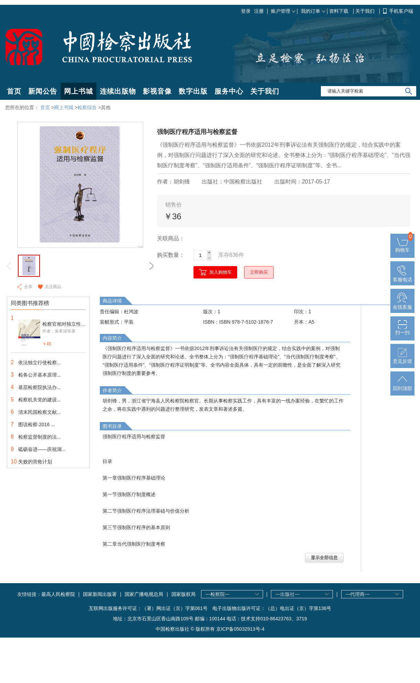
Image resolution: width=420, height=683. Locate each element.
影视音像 (157, 91)
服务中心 (228, 91)
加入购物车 (220, 272)
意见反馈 (402, 358)
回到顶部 (402, 385)
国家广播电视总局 (144, 594)
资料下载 (339, 11)
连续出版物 (118, 91)
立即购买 (259, 272)
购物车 (402, 247)
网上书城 (78, 91)
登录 (246, 11)
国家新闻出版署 (100, 594)
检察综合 (87, 107)
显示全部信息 (324, 557)
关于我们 (365, 11)
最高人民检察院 (58, 594)
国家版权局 (183, 594)
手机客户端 (401, 11)
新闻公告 (42, 91)
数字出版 (193, 91)
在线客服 (402, 304)
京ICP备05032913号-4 (240, 629)
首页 (14, 91)
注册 (259, 11)
